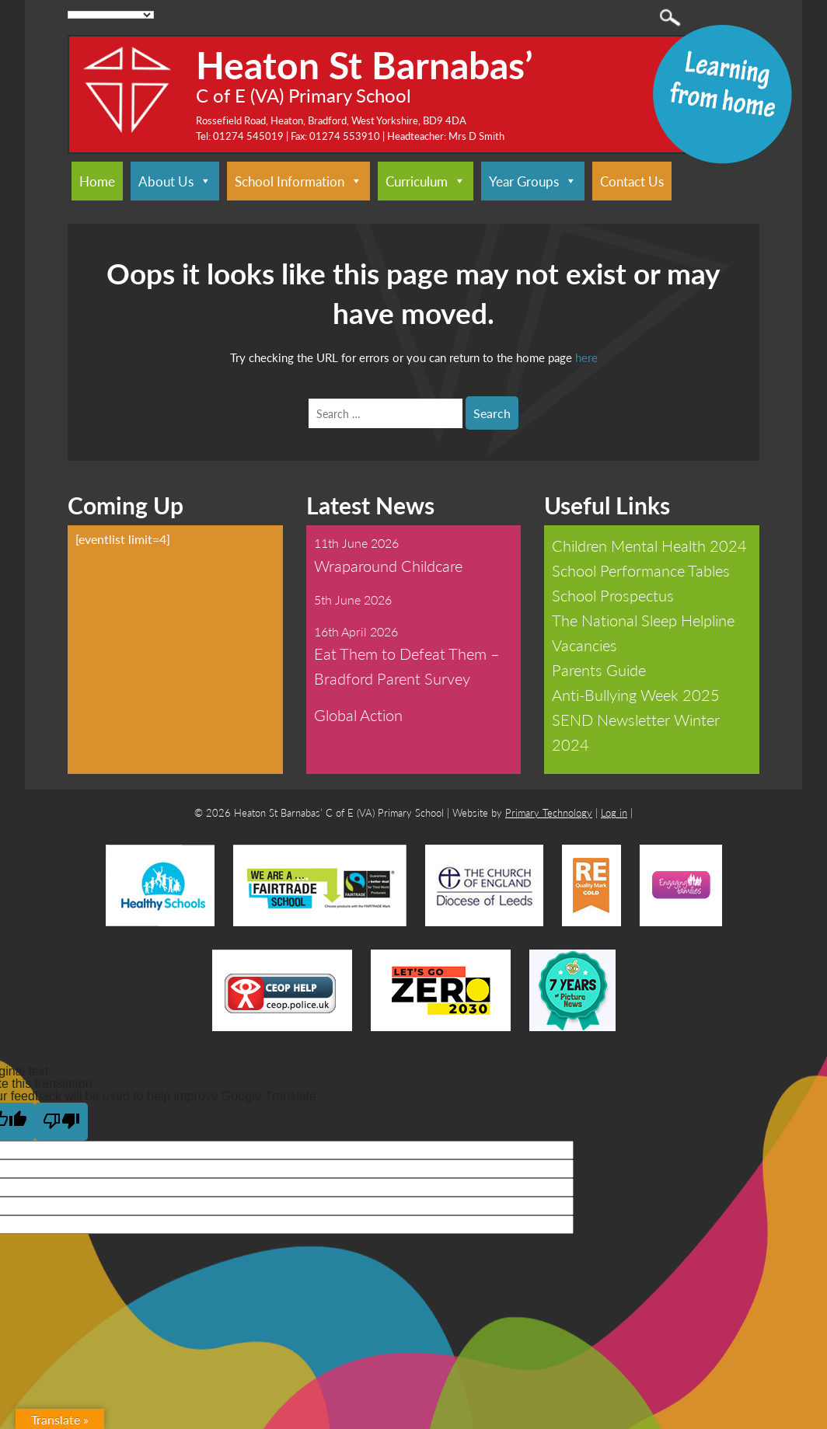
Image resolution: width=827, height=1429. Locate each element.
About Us (174, 181)
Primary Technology (548, 812)
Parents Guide (599, 670)
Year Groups (533, 181)
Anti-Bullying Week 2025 (636, 695)
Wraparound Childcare (388, 566)
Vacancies (584, 645)
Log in (614, 812)
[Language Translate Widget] (111, 15)
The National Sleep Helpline (643, 620)
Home (97, 181)
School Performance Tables (641, 570)
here (586, 357)
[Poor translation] (61, 1122)
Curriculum (426, 181)
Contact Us (632, 181)
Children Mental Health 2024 (649, 545)
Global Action (358, 715)
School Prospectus (613, 595)
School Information (298, 181)
